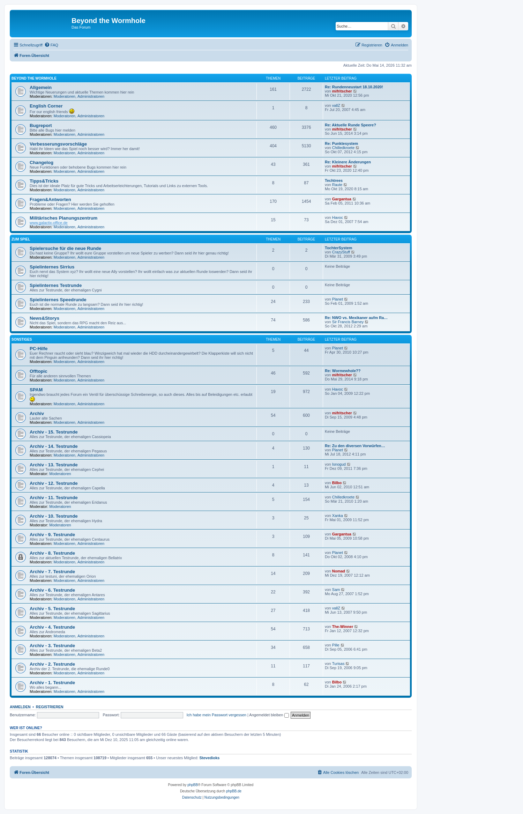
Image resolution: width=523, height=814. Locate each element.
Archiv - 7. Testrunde (52, 571)
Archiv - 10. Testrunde (54, 516)
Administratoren (90, 96)
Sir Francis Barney (348, 322)
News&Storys (44, 318)
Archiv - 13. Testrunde (54, 464)
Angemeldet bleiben (269, 715)
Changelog (41, 162)
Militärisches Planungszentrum (63, 218)
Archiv (37, 413)
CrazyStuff (341, 252)
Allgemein (41, 87)
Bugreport (41, 125)
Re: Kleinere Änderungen (348, 162)
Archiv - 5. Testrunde (52, 608)
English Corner (46, 106)
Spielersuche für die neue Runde (65, 248)
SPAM (36, 389)
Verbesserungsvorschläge (58, 144)
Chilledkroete (343, 148)
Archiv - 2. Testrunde (52, 664)
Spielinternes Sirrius (52, 266)
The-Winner (342, 626)
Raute (337, 185)
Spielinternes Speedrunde (58, 299)
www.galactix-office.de (49, 223)
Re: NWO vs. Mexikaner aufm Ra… (356, 318)
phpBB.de (233, 791)
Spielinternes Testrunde (56, 285)
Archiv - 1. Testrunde (52, 682)
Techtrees (334, 180)
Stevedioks (209, 758)
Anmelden (20, 707)
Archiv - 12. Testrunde (54, 483)
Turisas (338, 663)
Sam (336, 589)
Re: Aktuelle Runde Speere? (350, 125)
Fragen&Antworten (50, 199)
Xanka (337, 515)
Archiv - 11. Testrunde (54, 497)
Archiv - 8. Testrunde (52, 553)
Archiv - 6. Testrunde (52, 590)
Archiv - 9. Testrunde (52, 534)
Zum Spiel (21, 239)
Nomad (338, 571)
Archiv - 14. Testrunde (54, 446)
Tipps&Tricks (44, 181)
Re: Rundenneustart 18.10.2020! (354, 87)
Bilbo (337, 483)
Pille (335, 645)
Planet (337, 299)
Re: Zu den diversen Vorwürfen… (355, 446)
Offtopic (38, 371)
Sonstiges (22, 339)
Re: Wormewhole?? (342, 371)
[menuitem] (51, 45)
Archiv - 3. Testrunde (52, 645)
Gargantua (341, 199)
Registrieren (49, 707)
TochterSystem (338, 248)
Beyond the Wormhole (34, 78)
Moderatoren (64, 96)
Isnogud (339, 464)
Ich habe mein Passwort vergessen (216, 715)
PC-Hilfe (38, 348)
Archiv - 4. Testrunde (52, 627)
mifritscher (342, 91)
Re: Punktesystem (341, 143)
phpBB (192, 785)
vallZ (336, 105)
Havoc (337, 217)
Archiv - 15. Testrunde (54, 432)
